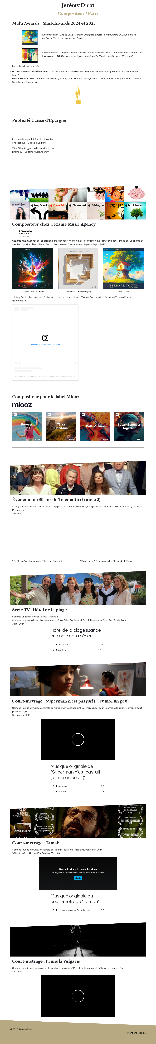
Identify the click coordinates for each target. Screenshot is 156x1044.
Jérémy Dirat (78, 5)
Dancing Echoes (68, 52)
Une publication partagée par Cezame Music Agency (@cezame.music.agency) (45, 376)
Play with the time (59, 71)
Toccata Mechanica (47, 78)
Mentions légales (136, 1033)
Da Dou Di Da (66, 35)
